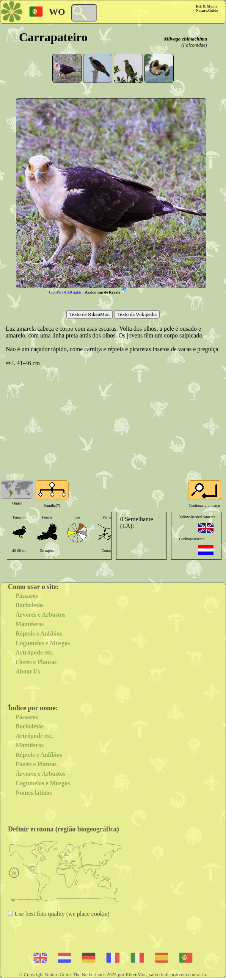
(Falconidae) (194, 45)
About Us (28, 671)
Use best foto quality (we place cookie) (61, 914)
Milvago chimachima (185, 39)
